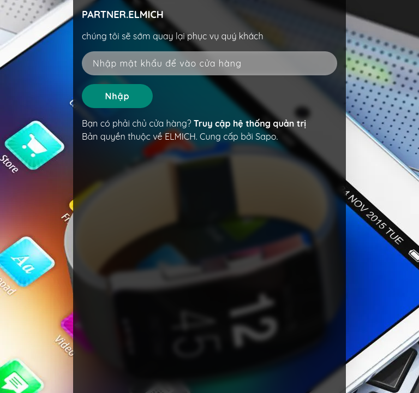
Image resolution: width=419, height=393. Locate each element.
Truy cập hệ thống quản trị (250, 123)
